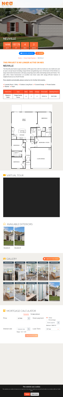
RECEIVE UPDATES (27, 53)
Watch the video (51, 259)
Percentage (50, 320)
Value (49, 318)
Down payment (38, 318)
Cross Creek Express (30, 58)
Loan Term (37, 329)
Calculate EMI (31, 335)
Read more (35, 394)
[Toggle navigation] (58, 4)
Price (5, 318)
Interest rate (7, 329)
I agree (27, 394)
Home (20, 58)
